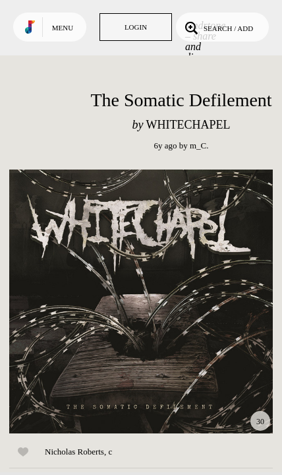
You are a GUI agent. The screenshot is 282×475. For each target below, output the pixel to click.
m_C (198, 145)
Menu (62, 28)
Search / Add (218, 27)
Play (141, 301)
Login (136, 27)
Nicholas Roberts (74, 452)
